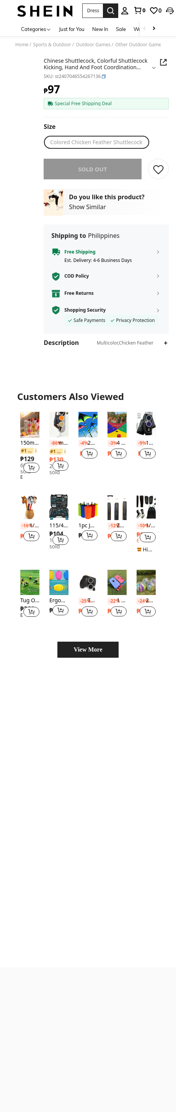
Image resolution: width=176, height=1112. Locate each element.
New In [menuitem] (100, 29)
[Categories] (36, 28)
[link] (127, 10)
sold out (92, 169)
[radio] (96, 142)
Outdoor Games (93, 44)
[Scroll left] (144, 28)
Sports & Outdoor (52, 44)
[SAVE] (158, 169)
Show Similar (87, 206)
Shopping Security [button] (85, 310)
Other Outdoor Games (139, 44)
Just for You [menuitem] (72, 29)
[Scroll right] (153, 28)
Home (21, 44)
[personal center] (112, 10)
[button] (86, 10)
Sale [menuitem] (121, 29)
